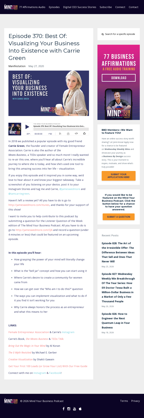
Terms (124, 401)
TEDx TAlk (57, 339)
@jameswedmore (69, 189)
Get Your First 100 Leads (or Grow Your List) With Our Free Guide (47, 366)
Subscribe (106, 7)
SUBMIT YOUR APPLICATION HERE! (119, 176)
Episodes (54, 7)
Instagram (68, 332)
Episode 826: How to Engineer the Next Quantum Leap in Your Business (116, 320)
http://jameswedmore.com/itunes (28, 205)
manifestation (16, 66)
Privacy (135, 401)
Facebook (55, 373)
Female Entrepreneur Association (28, 332)
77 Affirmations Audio (32, 7)
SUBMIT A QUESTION (118, 216)
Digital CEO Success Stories (79, 7)
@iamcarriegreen (18, 193)
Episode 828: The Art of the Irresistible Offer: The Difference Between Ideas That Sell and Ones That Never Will (118, 252)
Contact (133, 7)
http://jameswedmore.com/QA (34, 230)
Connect (120, 7)
